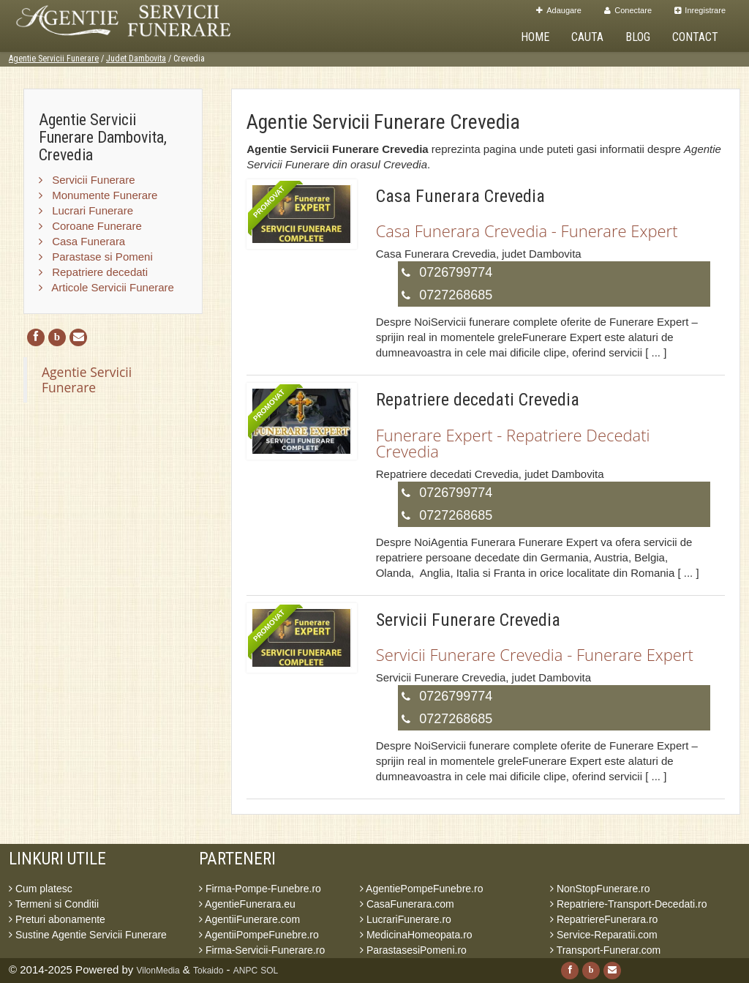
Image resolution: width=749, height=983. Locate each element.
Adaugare (558, 10)
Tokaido (208, 970)
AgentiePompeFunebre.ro (421, 888)
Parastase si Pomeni (96, 256)
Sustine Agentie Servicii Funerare (88, 935)
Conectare (628, 10)
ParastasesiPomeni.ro (413, 950)
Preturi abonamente (57, 919)
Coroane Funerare (90, 226)
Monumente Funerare (98, 195)
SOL (269, 970)
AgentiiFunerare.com (249, 919)
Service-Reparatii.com (604, 935)
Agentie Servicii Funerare (54, 58)
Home (535, 37)
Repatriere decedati (93, 272)
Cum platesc (40, 888)
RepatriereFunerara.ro (604, 919)
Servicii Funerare (87, 179)
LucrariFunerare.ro (405, 919)
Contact (695, 37)
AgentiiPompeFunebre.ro (259, 935)
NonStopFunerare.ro (600, 888)
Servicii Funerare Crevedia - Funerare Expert (534, 654)
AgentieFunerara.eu (247, 904)
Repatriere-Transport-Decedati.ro (628, 904)
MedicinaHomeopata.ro (416, 935)
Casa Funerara (82, 241)
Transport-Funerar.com (605, 950)
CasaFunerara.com (407, 904)
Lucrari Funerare (86, 210)
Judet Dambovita (136, 58)
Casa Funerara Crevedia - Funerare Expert (527, 231)
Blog (637, 37)
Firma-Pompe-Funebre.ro (260, 888)
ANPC (245, 970)
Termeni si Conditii (54, 904)
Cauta (587, 37)
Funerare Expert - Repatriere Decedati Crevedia (513, 443)
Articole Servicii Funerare (106, 287)
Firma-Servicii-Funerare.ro (262, 950)
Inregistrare (700, 10)
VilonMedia (158, 970)
